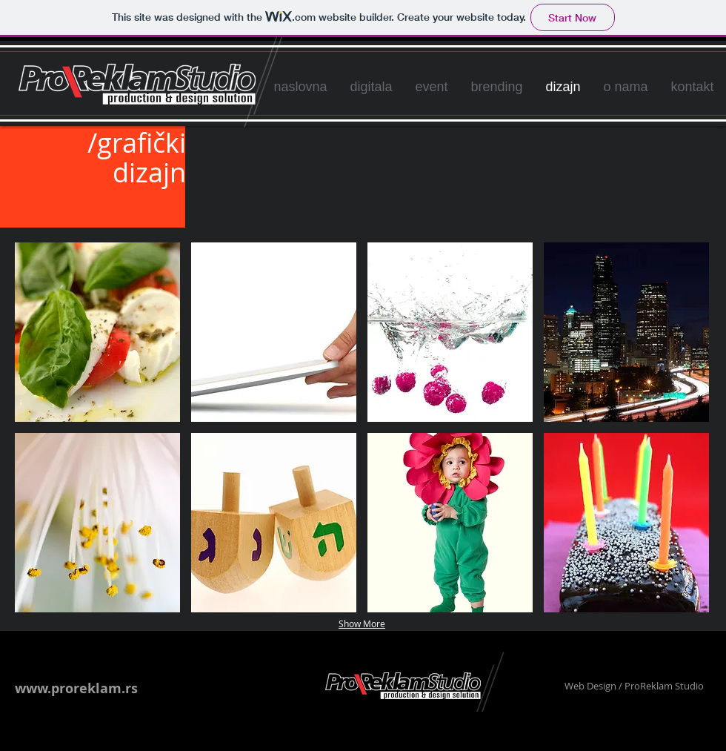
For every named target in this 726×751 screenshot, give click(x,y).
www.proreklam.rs (76, 688)
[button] (97, 332)
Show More (362, 623)
